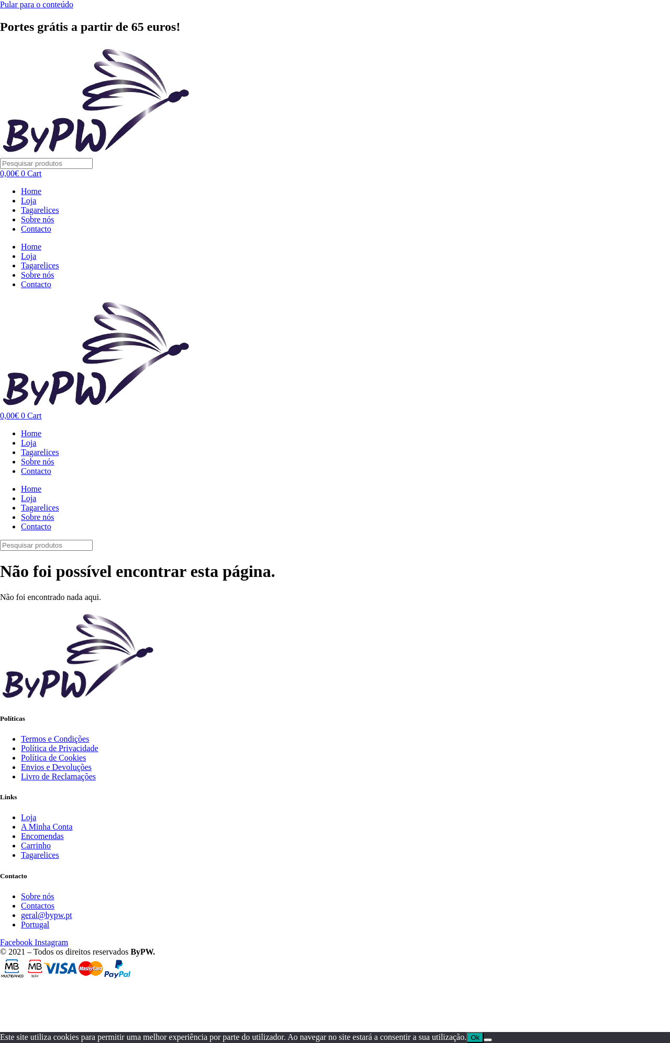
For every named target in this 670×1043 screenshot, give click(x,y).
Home (31, 191)
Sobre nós (37, 219)
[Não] (488, 1039)
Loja (28, 200)
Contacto (36, 228)
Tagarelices (40, 210)
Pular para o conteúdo (36, 4)
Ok (475, 1037)
